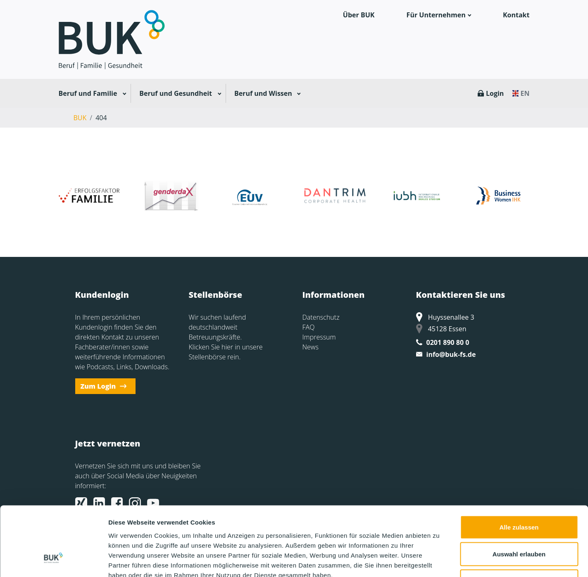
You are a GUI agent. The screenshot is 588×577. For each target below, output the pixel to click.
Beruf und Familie (88, 93)
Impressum (319, 337)
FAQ (308, 327)
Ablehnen (519, 522)
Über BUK (359, 14)
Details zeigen (439, 560)
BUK (80, 117)
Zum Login (98, 386)
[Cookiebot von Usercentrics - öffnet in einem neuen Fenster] (53, 561)
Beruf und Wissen (263, 93)
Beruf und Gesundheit (175, 93)
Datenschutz (321, 317)
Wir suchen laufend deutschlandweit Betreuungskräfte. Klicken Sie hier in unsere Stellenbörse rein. (226, 337)
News (310, 346)
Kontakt (516, 14)
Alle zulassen (518, 468)
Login (495, 93)
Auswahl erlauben (519, 495)
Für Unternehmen (436, 14)
